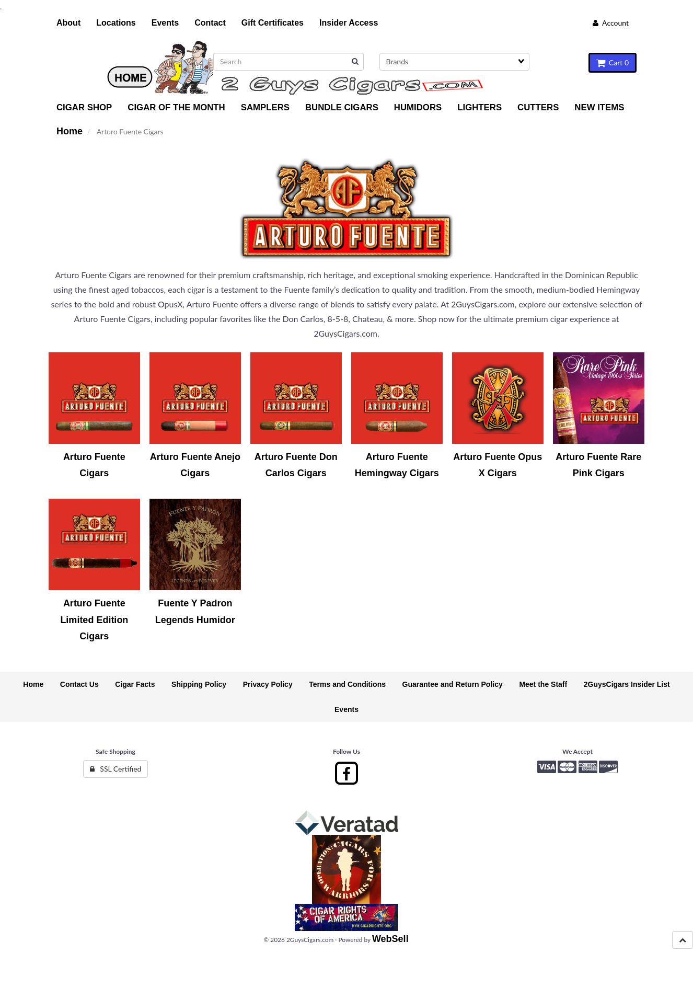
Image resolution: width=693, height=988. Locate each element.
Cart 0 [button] (612, 62)
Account (611, 22)
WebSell (390, 939)
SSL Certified (116, 768)
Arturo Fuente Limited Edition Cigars (94, 619)
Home (69, 131)
